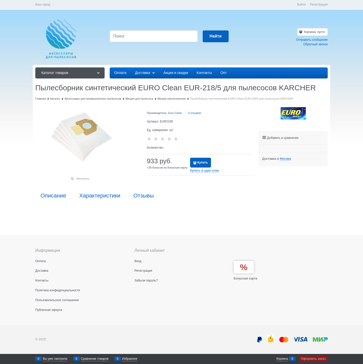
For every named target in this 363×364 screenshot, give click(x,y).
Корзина (282, 359)
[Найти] (216, 36)
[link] (285, 159)
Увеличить (82, 178)
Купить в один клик (204, 170)
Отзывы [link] (143, 195)
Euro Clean (175, 112)
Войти (301, 4)
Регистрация (319, 4)
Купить (202, 162)
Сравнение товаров (95, 359)
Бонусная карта (245, 278)
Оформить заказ (313, 358)
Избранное (129, 359)
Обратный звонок (315, 44)
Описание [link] (53, 195)
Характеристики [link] (99, 195)
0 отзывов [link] (194, 112)
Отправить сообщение (312, 40)
